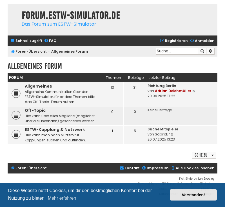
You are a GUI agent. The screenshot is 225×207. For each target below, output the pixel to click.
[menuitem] (50, 41)
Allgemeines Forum (35, 66)
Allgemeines (38, 86)
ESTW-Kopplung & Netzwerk (55, 129)
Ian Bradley (206, 179)
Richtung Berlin (162, 85)
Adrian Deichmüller (173, 90)
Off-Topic (35, 110)
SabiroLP (162, 134)
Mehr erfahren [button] (62, 198)
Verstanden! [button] (193, 195)
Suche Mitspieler (163, 129)
